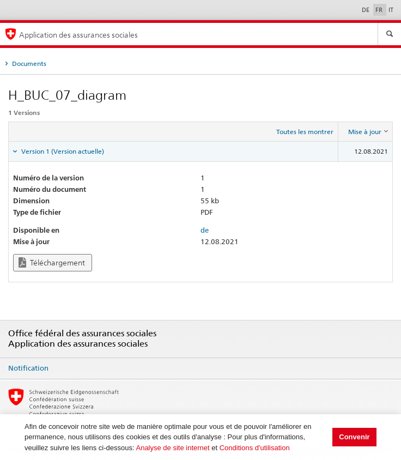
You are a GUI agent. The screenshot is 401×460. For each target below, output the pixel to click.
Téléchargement (52, 262)
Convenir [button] (354, 437)
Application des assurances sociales (78, 34)
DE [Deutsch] (366, 10)
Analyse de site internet (172, 448)
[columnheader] (365, 132)
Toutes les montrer (304, 132)
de (204, 230)
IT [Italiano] (390, 10)
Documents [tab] (28, 63)
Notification (28, 368)
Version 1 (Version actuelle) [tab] (62, 151)
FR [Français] (379, 10)
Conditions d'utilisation (255, 448)
